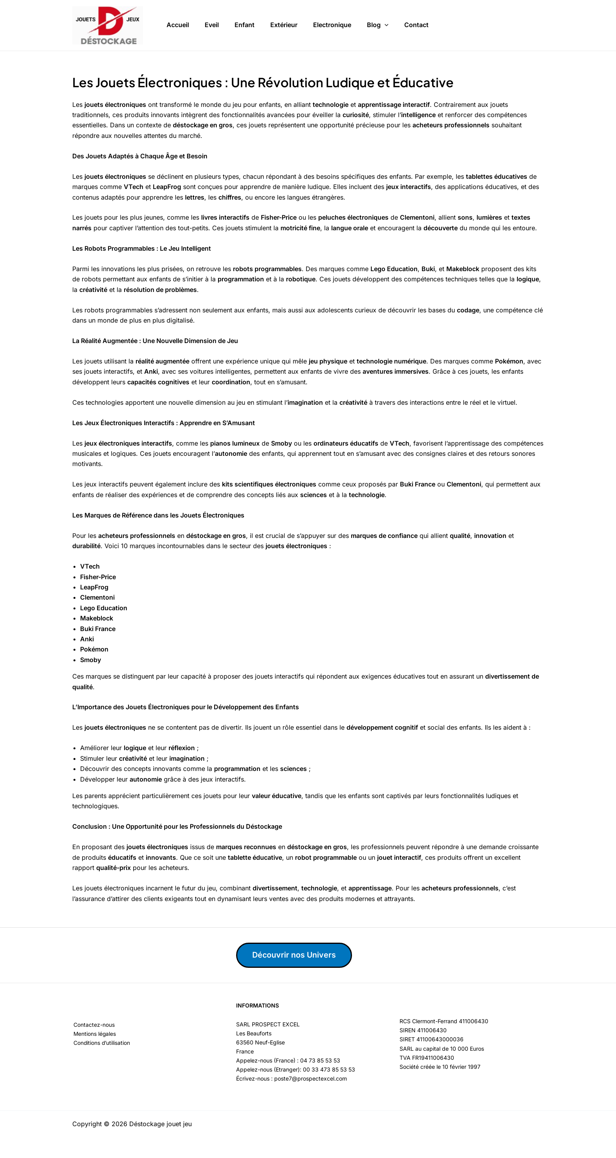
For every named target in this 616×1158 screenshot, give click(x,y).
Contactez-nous (93, 1025)
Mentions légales (94, 1034)
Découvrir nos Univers (295, 955)
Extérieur (283, 23)
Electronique (332, 23)
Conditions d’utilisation (101, 1043)
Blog (378, 23)
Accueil (178, 23)
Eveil (212, 23)
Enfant (245, 23)
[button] (385, 23)
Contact (416, 23)
